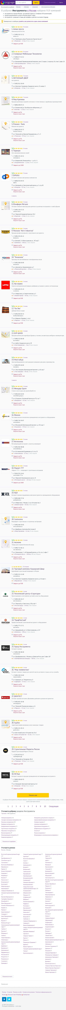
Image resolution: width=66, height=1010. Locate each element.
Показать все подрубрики (9, 841)
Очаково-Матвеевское (7, 905)
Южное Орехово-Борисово (52, 968)
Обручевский (48, 920)
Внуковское (4, 948)
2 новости (14, 380)
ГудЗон (16, 723)
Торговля (3, 813)
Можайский (4, 901)
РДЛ (15, 493)
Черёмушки (48, 933)
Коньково (47, 929)
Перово (3, 869)
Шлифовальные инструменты (41, 828)
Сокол (24, 861)
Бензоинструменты (6, 833)
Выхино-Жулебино (50, 884)
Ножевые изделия (39, 822)
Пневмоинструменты (6, 837)
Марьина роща (27, 910)
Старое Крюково (5, 937)
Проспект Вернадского (7, 897)
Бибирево (25, 899)
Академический (49, 927)
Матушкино (4, 933)
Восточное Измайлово (7, 865)
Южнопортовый (49, 894)
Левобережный (27, 876)
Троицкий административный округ (32, 949)
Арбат (46, 860)
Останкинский (26, 890)
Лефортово (48, 897)
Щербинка (4, 946)
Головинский (26, 880)
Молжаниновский (27, 884)
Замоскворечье (49, 877)
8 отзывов (25, 51)
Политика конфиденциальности (43, 992)
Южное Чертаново (50, 972)
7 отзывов (25, 76)
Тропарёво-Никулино (6, 899)
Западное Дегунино (28, 882)
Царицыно (48, 948)
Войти (61, 2)
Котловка (47, 914)
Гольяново (4, 873)
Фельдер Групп (19, 389)
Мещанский (48, 875)
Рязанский (47, 907)
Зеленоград (4, 940)
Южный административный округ (53, 940)
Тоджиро (16, 151)
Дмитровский (26, 865)
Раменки (3, 910)
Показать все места (7, 976)
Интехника (17, 441)
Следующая (53, 806)
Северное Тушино (27, 936)
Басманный (48, 871)
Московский (4, 954)
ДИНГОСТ (17, 696)
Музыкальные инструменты (41, 826)
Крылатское (4, 918)
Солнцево (3, 914)
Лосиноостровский (28, 901)
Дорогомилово (5, 912)
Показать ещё (33, 795)
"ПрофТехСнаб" (19, 620)
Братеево (47, 961)
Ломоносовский (49, 937)
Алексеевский (26, 914)
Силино (3, 935)
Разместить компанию (49, 2)
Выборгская (26, 994)
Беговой (25, 867)
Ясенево (47, 931)
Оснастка (36, 830)
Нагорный (47, 950)
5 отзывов (25, 122)
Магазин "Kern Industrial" (23, 231)
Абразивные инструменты (7, 830)
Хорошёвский (26, 874)
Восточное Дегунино (28, 858)
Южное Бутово (49, 924)
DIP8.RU (15, 175)
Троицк (25, 951)
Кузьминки (48, 888)
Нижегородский (49, 905)
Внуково (3, 920)
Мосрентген (4, 957)
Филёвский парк (5, 923)
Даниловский (48, 942)
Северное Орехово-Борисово (52, 966)
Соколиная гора (5, 860)
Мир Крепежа (18, 99)
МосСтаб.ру (17, 360)
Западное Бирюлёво (50, 953)
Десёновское (4, 950)
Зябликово (48, 944)
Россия (3, 850)
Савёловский (26, 871)
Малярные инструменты (7, 824)
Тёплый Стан (48, 935)
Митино (25, 940)
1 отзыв (25, 591)
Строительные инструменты (8, 828)
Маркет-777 (18, 468)
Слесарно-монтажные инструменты (10, 820)
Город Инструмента (21, 647)
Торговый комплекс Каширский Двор (28, 569)
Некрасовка (48, 903)
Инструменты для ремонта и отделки (43, 817)
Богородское (4, 882)
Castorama (17, 519)
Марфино (25, 903)
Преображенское (5, 858)
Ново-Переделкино (6, 916)
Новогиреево (4, 888)
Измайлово (4, 875)
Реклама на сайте (17, 992)
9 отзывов (25, 27)
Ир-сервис (17, 284)
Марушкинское (5, 952)
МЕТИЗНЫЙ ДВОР (20, 78)
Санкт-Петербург (17, 994)
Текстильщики (48, 892)
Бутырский (25, 916)
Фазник (16, 415)
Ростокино (26, 906)
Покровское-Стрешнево (29, 942)
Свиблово (25, 919)
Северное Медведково (29, 921)
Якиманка (47, 865)
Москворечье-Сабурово (51, 955)
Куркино (25, 938)
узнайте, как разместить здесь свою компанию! (33, 21)
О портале (9, 992)
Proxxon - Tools (18, 124)
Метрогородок (5, 886)
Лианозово (26, 912)
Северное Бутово (49, 918)
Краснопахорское (27, 953)
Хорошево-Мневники (28, 931)
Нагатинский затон (50, 963)
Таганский (47, 869)
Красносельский (49, 873)
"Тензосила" (18, 257)
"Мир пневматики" (20, 670)
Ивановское (4, 867)
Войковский (26, 869)
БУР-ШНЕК (17, 333)
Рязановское (4, 959)
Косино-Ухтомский (6, 871)
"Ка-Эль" (16, 308)
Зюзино (47, 916)
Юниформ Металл (20, 204)
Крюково (3, 931)
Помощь (4, 992)
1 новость (14, 196)
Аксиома (16, 542)
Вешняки (3, 877)
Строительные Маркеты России (26, 749)
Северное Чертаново (50, 970)
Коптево (25, 863)
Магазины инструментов (7, 822)
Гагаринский (48, 922)
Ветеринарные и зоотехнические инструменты (45, 835)
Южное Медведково (28, 925)
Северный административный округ (32, 854)
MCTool (16, 774)
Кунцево (3, 907)
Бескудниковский (27, 878)
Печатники (48, 899)
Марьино (47, 886)
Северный (25, 923)
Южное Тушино (27, 946)
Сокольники (4, 862)
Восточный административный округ (10, 854)
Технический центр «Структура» (26, 594)
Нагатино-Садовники (50, 946)
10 (45, 806)
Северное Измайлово (6, 890)
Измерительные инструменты (8, 826)
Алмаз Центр (18, 29)
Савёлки (3, 929)
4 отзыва (25, 148)
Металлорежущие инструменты (9, 835)
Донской (47, 959)
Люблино (47, 890)
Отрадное (25, 895)
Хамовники (48, 862)
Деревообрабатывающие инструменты (44, 820)
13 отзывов (26, 566)
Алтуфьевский (26, 897)
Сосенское (4, 961)
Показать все (4, 984)
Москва (4, 994)
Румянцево (4, 963)
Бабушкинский (26, 893)
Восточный (4, 884)
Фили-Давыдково (5, 903)
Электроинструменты (6, 817)
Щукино (25, 944)
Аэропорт (25, 856)
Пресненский (48, 867)
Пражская (10, 994)
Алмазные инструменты (40, 824)
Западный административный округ (10, 893)
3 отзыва (25, 173)
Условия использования (29, 992)
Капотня (47, 901)
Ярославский (26, 908)
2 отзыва (25, 228)
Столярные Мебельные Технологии (27, 54)
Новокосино (4, 880)
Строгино (25, 933)
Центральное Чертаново (51, 957)
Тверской (47, 858)
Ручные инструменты (39, 833)
